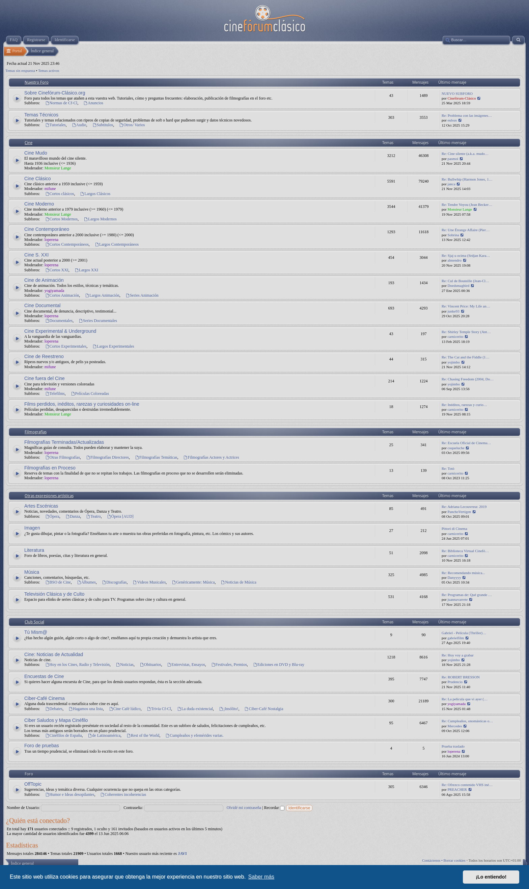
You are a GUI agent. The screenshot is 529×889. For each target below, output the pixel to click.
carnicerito (455, 336)
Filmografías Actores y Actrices (211, 457)
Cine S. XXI (36, 255)
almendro (454, 260)
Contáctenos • (433, 860)
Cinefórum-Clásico (461, 98)
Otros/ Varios (132, 125)
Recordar (274, 807)
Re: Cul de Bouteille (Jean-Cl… (465, 281)
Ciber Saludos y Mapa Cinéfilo (56, 720)
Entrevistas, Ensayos (186, 664)
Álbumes (86, 582)
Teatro (93, 516)
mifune (50, 188)
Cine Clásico (37, 178)
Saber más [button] (261, 877)
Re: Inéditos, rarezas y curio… (464, 405)
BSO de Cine (58, 582)
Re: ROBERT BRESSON (461, 677)
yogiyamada (54, 290)
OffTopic (32, 784)
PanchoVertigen (459, 512)
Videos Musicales (149, 582)
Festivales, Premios (229, 664)
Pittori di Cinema (454, 529)
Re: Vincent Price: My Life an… (466, 306)
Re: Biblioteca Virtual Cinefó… (465, 551)
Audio (79, 125)
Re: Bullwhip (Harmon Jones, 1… (467, 179)
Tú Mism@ (35, 632)
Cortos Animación (62, 295)
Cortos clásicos (59, 193)
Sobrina (453, 235)
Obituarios (150, 664)
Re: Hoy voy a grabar (458, 655)
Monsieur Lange (58, 168)
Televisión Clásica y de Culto (54, 594)
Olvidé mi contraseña (244, 807)
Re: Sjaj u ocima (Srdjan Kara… (466, 255)
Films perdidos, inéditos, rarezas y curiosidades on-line (81, 404)
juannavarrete (457, 599)
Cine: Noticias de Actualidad (53, 654)
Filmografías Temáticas (156, 457)
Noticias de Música (238, 582)
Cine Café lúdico (125, 708)
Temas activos (48, 71)
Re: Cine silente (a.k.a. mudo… (465, 154)
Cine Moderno (39, 204)
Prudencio (455, 682)
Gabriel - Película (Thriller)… (464, 633)
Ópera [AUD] (120, 516)
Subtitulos (102, 125)
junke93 (453, 311)
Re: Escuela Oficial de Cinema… (466, 443)
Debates (54, 708)
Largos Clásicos (95, 193)
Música (31, 572)
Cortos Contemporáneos (67, 244)
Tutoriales (55, 125)
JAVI (182, 853)
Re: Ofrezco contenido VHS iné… (467, 785)
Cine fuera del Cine (44, 378)
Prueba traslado (453, 746)
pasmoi (452, 159)
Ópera (52, 516)
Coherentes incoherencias (123, 794)
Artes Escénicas (41, 506)
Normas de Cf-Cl (61, 103)
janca (451, 184)
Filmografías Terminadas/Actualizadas (64, 442)
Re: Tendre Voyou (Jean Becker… (467, 205)
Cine (28, 142)
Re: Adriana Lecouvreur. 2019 (464, 507)
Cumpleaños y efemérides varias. (194, 735)
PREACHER (457, 789)
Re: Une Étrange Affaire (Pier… (466, 230)
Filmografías (36, 432)
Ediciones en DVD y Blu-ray (278, 664)
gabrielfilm (455, 638)
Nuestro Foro (37, 82)
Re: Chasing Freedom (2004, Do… (468, 379)
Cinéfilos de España (63, 735)
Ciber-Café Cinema (44, 698)
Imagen (32, 528)
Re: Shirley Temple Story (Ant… (466, 332)
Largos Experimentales (113, 346)
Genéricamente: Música (193, 582)
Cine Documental (42, 305)
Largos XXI (86, 270)
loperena (51, 239)
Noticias (125, 664)
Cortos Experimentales (65, 346)
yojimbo (453, 362)
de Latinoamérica (104, 735)
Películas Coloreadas (90, 393)
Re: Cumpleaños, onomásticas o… (467, 721)
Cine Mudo (35, 153)
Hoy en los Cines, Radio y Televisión (77, 664)
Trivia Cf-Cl (159, 708)
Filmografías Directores (107, 457)
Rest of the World (143, 735)
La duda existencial (195, 708)
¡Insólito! (229, 708)
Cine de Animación (44, 280)
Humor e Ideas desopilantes (69, 794)
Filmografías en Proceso (50, 467)
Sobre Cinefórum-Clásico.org (54, 93)
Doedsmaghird (458, 286)
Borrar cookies (455, 860)
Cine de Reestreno (44, 356)
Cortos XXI (56, 270)
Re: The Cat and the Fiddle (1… (466, 357)
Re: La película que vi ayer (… (465, 699)
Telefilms (55, 393)
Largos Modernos (100, 219)
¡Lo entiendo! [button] (491, 877)
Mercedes (454, 726)
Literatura (34, 550)
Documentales (59, 320)
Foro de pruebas (41, 745)
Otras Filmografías (62, 457)
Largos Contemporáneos (117, 244)
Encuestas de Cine (44, 676)
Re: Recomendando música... (463, 573)
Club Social (34, 622)
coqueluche (455, 448)
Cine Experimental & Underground (60, 331)
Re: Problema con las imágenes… (467, 115)
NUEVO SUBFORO (457, 93)
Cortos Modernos (61, 219)
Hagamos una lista (85, 708)
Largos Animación (102, 295)
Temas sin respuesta (20, 71)
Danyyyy (454, 577)
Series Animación (142, 295)
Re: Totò (448, 468)
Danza (72, 516)
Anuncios (93, 103)
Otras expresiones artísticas (49, 495)
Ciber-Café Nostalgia (264, 708)
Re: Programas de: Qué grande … (467, 595)
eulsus (452, 120)
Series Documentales (98, 320)
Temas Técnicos (41, 114)
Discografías (114, 582)
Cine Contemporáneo (46, 229)
